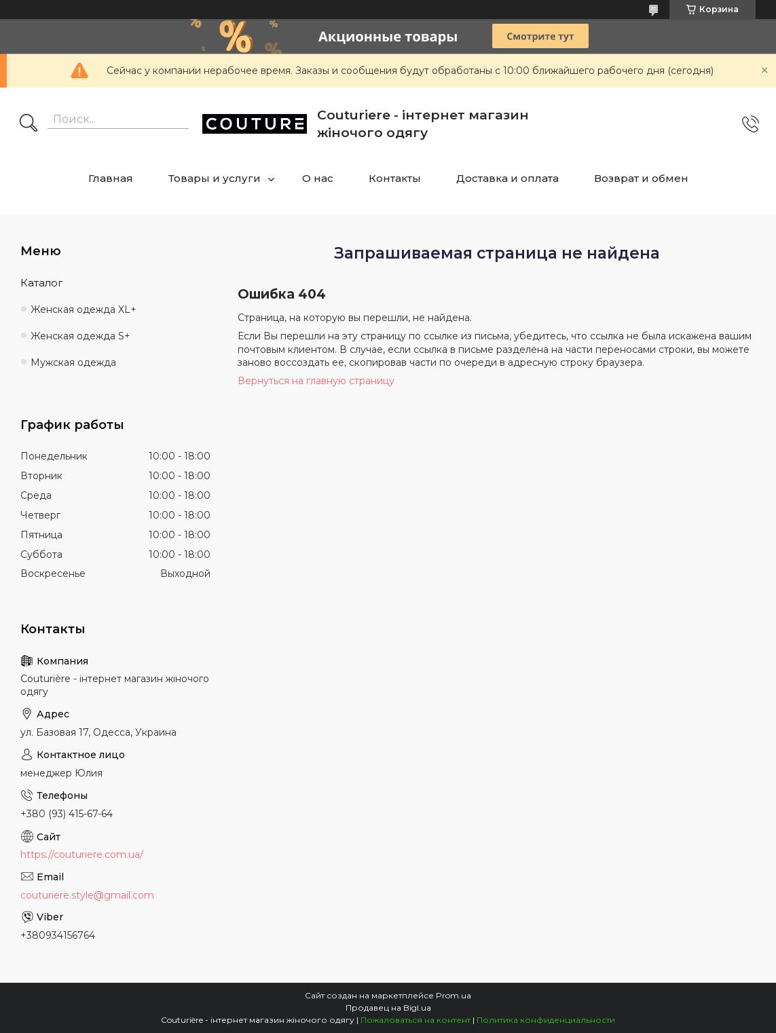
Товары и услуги (214, 178)
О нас (317, 178)
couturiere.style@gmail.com (87, 895)
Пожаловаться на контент (415, 1020)
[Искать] (28, 124)
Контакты (395, 178)
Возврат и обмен (641, 178)
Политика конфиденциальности (546, 1020)
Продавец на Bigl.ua (388, 1007)
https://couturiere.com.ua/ (81, 854)
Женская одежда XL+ (83, 309)
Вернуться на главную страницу (316, 381)
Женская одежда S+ (80, 336)
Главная (110, 178)
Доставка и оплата (507, 178)
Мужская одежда (73, 362)
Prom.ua (453, 995)
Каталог (41, 282)
